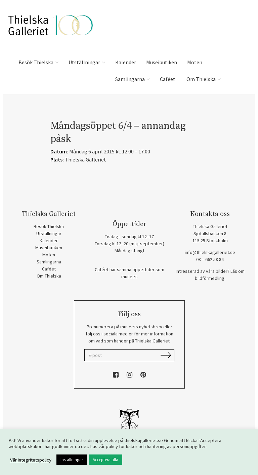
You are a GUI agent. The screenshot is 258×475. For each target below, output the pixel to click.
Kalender (125, 62)
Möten (194, 62)
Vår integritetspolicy (30, 460)
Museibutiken (161, 62)
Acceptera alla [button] (105, 460)
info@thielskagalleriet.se (210, 252)
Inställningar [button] (71, 460)
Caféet (167, 79)
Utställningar (87, 62)
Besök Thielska (38, 62)
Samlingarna (132, 79)
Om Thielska (203, 79)
